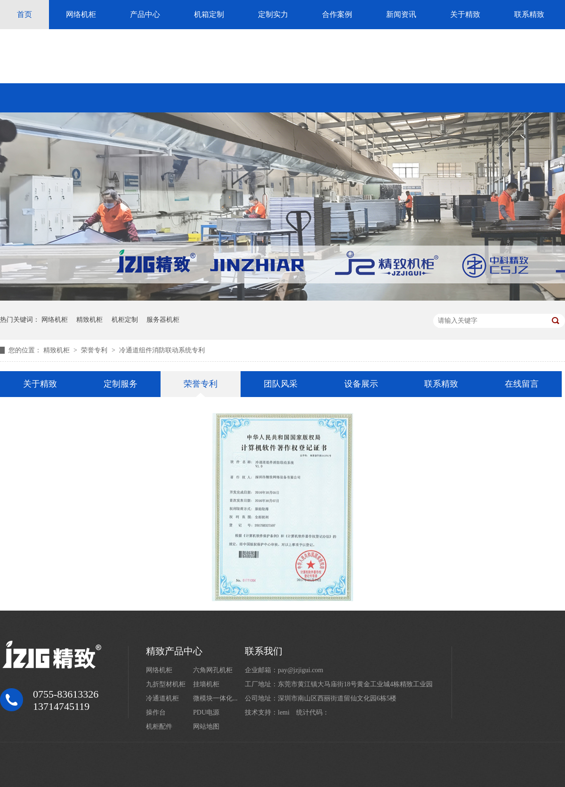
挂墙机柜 (206, 684)
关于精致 (465, 14)
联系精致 (529, 14)
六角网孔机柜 (213, 670)
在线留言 (522, 384)
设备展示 (361, 384)
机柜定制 (125, 319)
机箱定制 (209, 14)
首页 (24, 14)
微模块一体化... (215, 698)
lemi (284, 712)
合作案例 (337, 14)
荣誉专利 (95, 350)
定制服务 (120, 384)
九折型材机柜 (166, 684)
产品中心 (145, 14)
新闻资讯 (401, 14)
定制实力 (273, 14)
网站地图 (206, 726)
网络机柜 (81, 14)
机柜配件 (159, 726)
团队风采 (281, 384)
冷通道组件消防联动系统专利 (162, 350)
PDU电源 (206, 712)
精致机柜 (89, 319)
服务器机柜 (162, 319)
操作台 (156, 712)
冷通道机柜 (162, 698)
